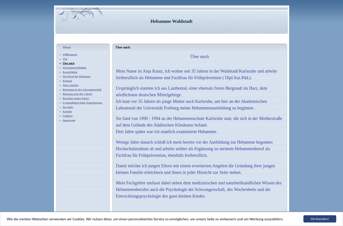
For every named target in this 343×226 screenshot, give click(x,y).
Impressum (69, 120)
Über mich (69, 63)
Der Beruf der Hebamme (77, 76)
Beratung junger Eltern (76, 98)
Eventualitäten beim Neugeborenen (82, 102)
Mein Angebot (71, 85)
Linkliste (68, 115)
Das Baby (68, 107)
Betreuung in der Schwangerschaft (82, 89)
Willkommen (70, 54)
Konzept (67, 80)
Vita (65, 59)
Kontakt (67, 111)
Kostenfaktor (70, 72)
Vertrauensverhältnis (74, 67)
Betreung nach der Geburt (77, 94)
